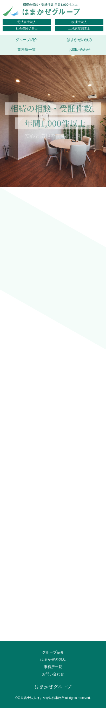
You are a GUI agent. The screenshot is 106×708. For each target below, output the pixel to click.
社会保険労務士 (27, 28)
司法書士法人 (26, 22)
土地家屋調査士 (79, 28)
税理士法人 (79, 22)
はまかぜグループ (53, 686)
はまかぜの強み (79, 40)
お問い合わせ (79, 49)
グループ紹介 (26, 40)
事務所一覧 (26, 49)
